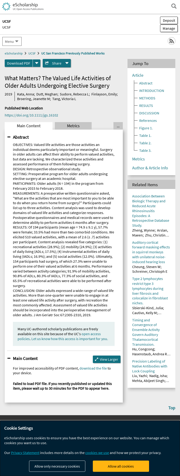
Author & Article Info (150, 168)
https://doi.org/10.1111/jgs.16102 (31, 115)
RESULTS (146, 105)
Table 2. (145, 143)
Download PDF (18, 63)
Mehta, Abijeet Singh (148, 380)
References (148, 120)
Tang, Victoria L (64, 98)
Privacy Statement (25, 452)
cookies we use (97, 452)
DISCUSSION (149, 113)
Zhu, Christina (156, 235)
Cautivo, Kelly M (144, 312)
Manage (167, 28)
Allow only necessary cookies (57, 466)
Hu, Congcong (143, 349)
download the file (93, 368)
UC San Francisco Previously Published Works (73, 53)
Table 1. (145, 135)
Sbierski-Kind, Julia (147, 307)
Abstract (21, 137)
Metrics (73, 125)
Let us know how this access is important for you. (69, 338)
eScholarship (14, 53)
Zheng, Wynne (143, 230)
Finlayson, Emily (104, 94)
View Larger (109, 359)
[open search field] (174, 6)
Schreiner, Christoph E (149, 271)
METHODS (147, 98)
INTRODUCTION (151, 90)
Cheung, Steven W (146, 266)
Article (137, 75)
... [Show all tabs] (118, 125)
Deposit (169, 20)
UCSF (6, 27)
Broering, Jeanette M (33, 98)
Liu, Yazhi (139, 375)
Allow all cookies (121, 466)
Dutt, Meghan (46, 94)
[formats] (36, 63)
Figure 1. (146, 128)
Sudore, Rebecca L (74, 94)
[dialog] (90, 448)
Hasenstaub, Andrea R (149, 354)
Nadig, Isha (158, 375)
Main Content (29, 125)
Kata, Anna (25, 94)
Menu (9, 41)
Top (171, 408)
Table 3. (145, 150)
